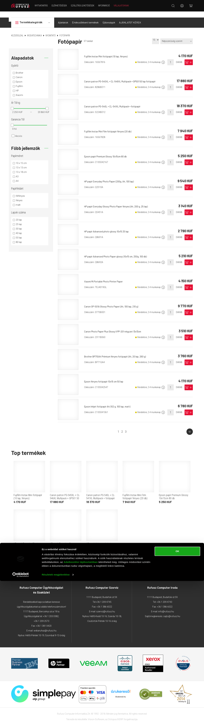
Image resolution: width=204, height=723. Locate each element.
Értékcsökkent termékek (85, 16)
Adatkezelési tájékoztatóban (81, 704)
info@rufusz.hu (166, 605)
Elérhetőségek (62, 5)
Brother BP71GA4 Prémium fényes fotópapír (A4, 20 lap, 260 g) (117, 350)
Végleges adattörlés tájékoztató (166, 563)
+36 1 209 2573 (41, 615)
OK (177, 693)
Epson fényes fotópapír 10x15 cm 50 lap (105, 375)
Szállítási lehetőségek (86, 5)
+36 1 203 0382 (50, 610)
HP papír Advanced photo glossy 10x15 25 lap (108, 225)
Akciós (18, 130)
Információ (107, 5)
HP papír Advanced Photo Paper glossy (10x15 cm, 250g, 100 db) (118, 250)
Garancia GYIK (137, 563)
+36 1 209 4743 (164, 596)
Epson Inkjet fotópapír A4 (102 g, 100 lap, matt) (109, 400)
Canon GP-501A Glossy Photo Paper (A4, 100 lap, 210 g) (113, 300)
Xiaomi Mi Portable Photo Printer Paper (105, 275)
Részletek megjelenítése (56, 716)
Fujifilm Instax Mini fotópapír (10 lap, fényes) (108, 50)
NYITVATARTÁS (44, 5)
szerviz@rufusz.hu (105, 605)
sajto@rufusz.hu (171, 610)
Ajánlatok (63, 16)
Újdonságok (108, 16)
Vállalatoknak (124, 5)
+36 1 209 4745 (103, 596)
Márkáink (120, 563)
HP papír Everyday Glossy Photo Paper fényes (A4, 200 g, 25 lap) (118, 200)
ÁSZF (42, 563)
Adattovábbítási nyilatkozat (64, 563)
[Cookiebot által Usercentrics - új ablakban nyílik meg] (21, 716)
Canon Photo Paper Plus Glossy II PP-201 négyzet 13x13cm (115, 325)
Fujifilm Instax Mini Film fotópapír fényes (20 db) (110, 125)
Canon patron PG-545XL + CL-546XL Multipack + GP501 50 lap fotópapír (122, 75)
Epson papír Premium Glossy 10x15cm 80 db (108, 150)
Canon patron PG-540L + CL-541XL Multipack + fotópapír (114, 100)
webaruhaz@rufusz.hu (45, 624)
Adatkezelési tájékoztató (97, 563)
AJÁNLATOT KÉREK (130, 16)
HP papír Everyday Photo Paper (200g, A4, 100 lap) (111, 175)
